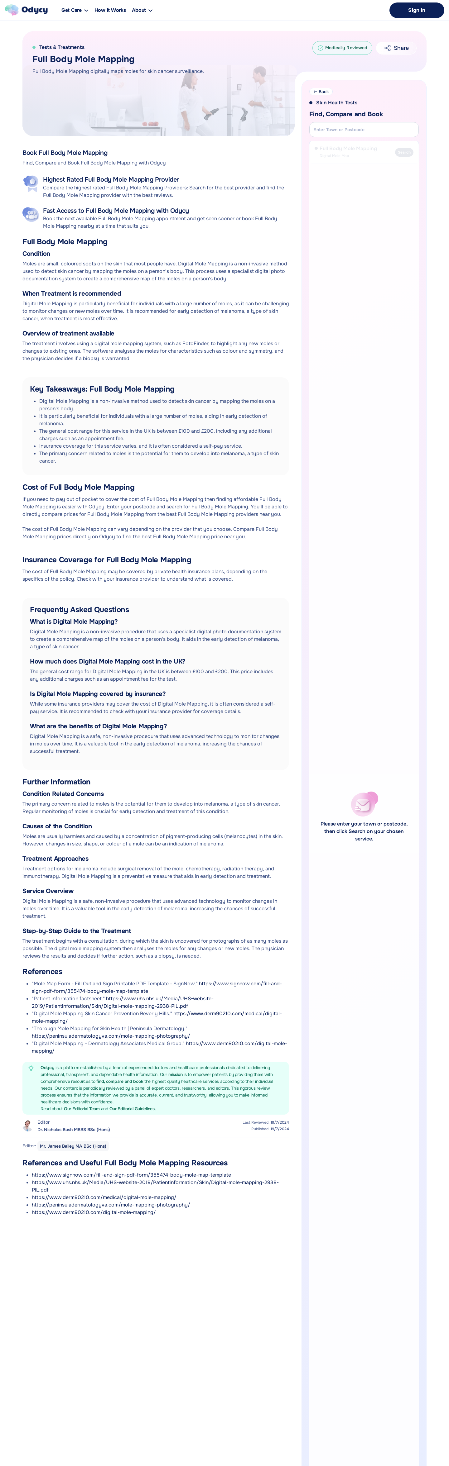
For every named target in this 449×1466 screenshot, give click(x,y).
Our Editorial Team (82, 1108)
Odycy (48, 1067)
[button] (142, 10)
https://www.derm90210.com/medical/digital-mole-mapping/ (104, 1197)
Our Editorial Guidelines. (132, 1108)
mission (176, 1074)
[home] (26, 10)
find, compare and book (120, 1081)
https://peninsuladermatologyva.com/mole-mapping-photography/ (111, 1036)
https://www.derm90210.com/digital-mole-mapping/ (94, 1212)
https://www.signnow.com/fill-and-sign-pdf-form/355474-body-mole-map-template (131, 1175)
